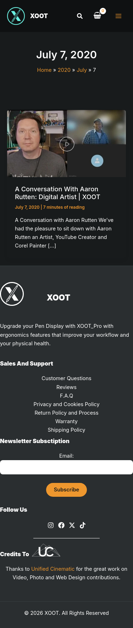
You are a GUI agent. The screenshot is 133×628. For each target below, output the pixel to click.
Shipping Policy (66, 430)
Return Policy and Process (66, 413)
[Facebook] (61, 525)
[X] (72, 525)
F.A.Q (66, 396)
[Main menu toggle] (118, 16)
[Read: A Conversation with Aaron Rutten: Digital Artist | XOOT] (66, 143)
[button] (80, 16)
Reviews (66, 387)
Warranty (66, 421)
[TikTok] (82, 525)
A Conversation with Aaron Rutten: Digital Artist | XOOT (57, 193)
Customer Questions (66, 378)
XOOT (39, 16)
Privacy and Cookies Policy (66, 404)
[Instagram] (51, 525)
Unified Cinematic (52, 569)
